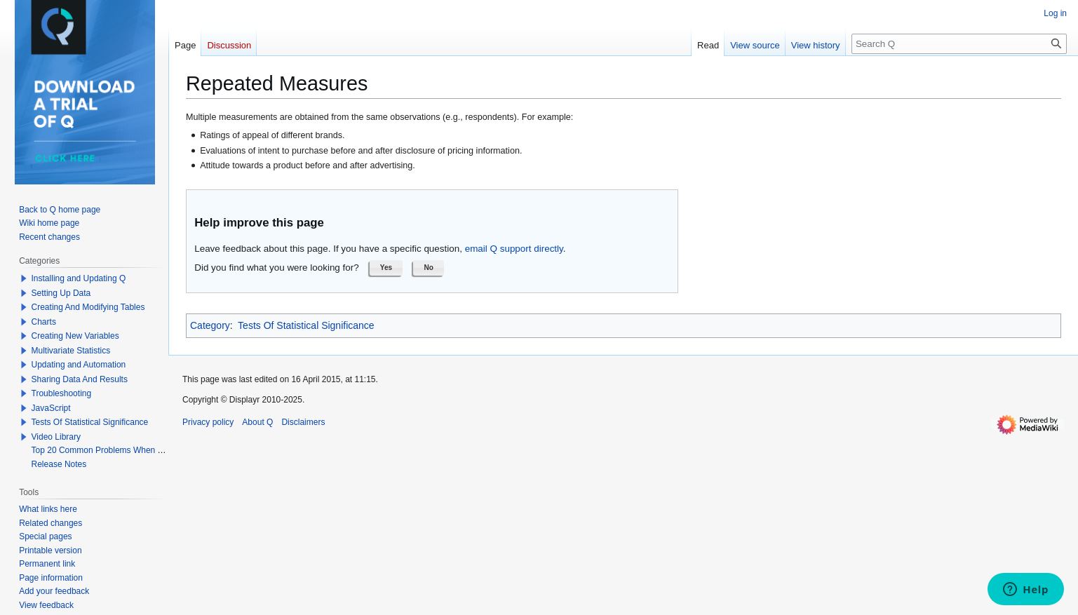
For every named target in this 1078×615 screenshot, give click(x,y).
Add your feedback (54, 591)
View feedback (46, 605)
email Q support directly (514, 248)
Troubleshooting (62, 393)
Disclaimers (303, 422)
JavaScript (51, 408)
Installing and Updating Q (79, 278)
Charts (44, 322)
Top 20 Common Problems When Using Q (110, 450)
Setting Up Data (61, 293)
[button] (386, 268)
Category (210, 325)
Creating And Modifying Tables (88, 307)
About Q (257, 422)
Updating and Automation (79, 365)
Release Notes (59, 464)
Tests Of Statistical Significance (306, 325)
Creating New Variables (75, 336)
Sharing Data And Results (80, 379)
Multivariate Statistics (71, 351)
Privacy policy (208, 422)
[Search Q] (959, 44)
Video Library (56, 437)
